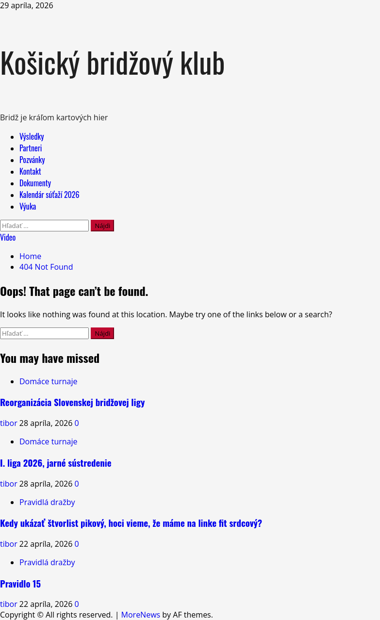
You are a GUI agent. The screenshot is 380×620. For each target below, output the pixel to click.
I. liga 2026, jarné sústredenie (56, 462)
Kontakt (30, 171)
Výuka (27, 206)
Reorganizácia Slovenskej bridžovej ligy (72, 401)
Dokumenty (35, 183)
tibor (9, 423)
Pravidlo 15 (20, 583)
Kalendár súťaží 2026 (49, 194)
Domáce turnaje (48, 381)
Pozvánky (32, 159)
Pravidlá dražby (47, 502)
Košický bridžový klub (112, 61)
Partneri (30, 148)
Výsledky (31, 136)
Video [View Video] (8, 237)
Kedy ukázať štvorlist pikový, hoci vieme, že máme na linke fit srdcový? (131, 522)
